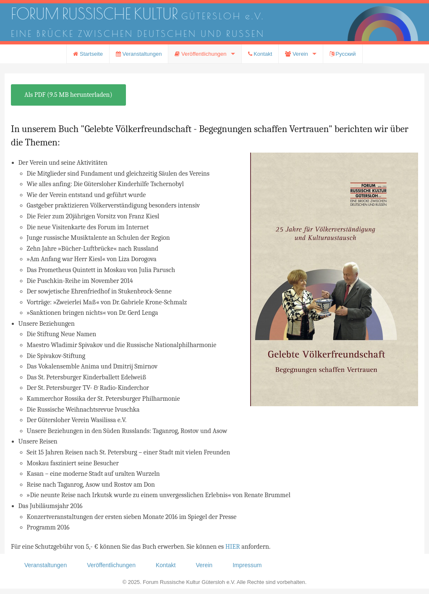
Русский (343, 54)
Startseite (88, 54)
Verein (296, 54)
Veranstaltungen (139, 54)
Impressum (247, 565)
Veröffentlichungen (200, 54)
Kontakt (260, 54)
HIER (232, 546)
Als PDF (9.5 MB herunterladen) (68, 95)
